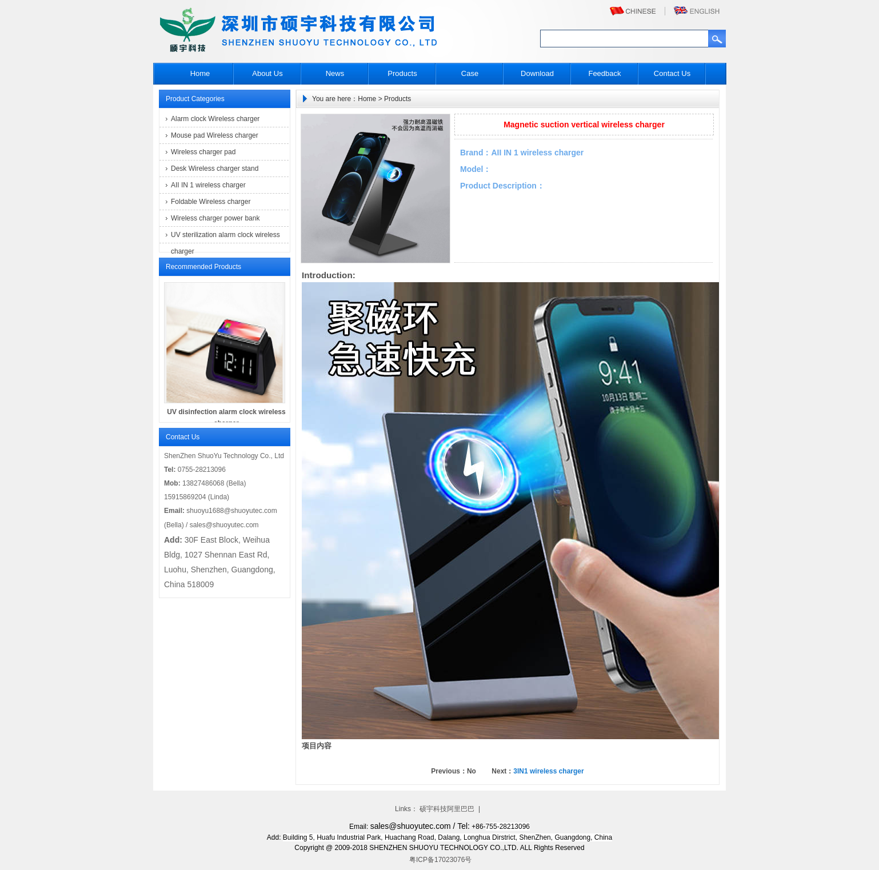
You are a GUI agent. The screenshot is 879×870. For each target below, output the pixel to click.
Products (402, 73)
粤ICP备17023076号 (439, 860)
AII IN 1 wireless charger (208, 185)
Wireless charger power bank (215, 218)
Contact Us (672, 73)
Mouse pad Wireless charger (214, 135)
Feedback (604, 73)
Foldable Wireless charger (210, 202)
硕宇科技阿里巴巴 (446, 809)
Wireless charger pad (203, 152)
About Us (267, 73)
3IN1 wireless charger (548, 771)
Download (537, 73)
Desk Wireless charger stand (214, 169)
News (335, 73)
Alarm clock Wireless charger (215, 119)
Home (200, 73)
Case (469, 73)
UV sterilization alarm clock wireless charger (225, 237)
